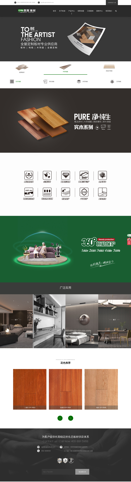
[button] (60, 418)
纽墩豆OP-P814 (65, 408)
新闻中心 (99, 11)
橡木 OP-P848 (101, 408)
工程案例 (90, 11)
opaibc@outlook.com (47, 2)
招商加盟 (81, 11)
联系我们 (109, 11)
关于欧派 (62, 11)
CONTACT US (112, 2)
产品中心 (71, 11)
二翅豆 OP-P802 (29, 408)
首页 (54, 11)
